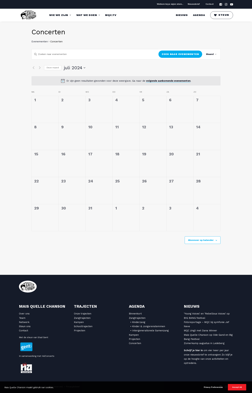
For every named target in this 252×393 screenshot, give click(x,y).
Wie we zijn (60, 15)
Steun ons (25, 326)
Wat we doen (88, 15)
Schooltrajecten (83, 326)
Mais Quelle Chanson (42, 306)
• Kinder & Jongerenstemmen (147, 326)
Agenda (199, 15)
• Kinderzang (137, 322)
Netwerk (24, 322)
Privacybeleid (72, 386)
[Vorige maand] (33, 68)
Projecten (79, 330)
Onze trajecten (82, 313)
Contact (210, 4)
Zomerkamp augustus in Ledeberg (204, 343)
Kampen (79, 322)
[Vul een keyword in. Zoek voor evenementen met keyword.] (95, 54)
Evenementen (40, 41)
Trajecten (85, 306)
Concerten (135, 343)
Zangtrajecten (82, 318)
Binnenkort (135, 313)
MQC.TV (110, 15)
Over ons (24, 313)
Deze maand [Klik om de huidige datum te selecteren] (53, 67)
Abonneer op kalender (201, 240)
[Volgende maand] (40, 68)
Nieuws (182, 15)
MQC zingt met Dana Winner (200, 330)
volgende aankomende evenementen (168, 80)
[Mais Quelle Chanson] (28, 15)
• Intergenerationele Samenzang (149, 330)
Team (22, 318)
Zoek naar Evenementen (180, 54)
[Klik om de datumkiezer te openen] (74, 68)
